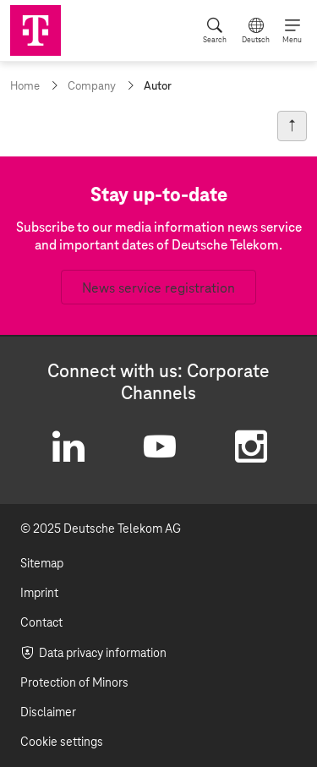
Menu (292, 40)
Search (215, 40)
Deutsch (256, 40)
